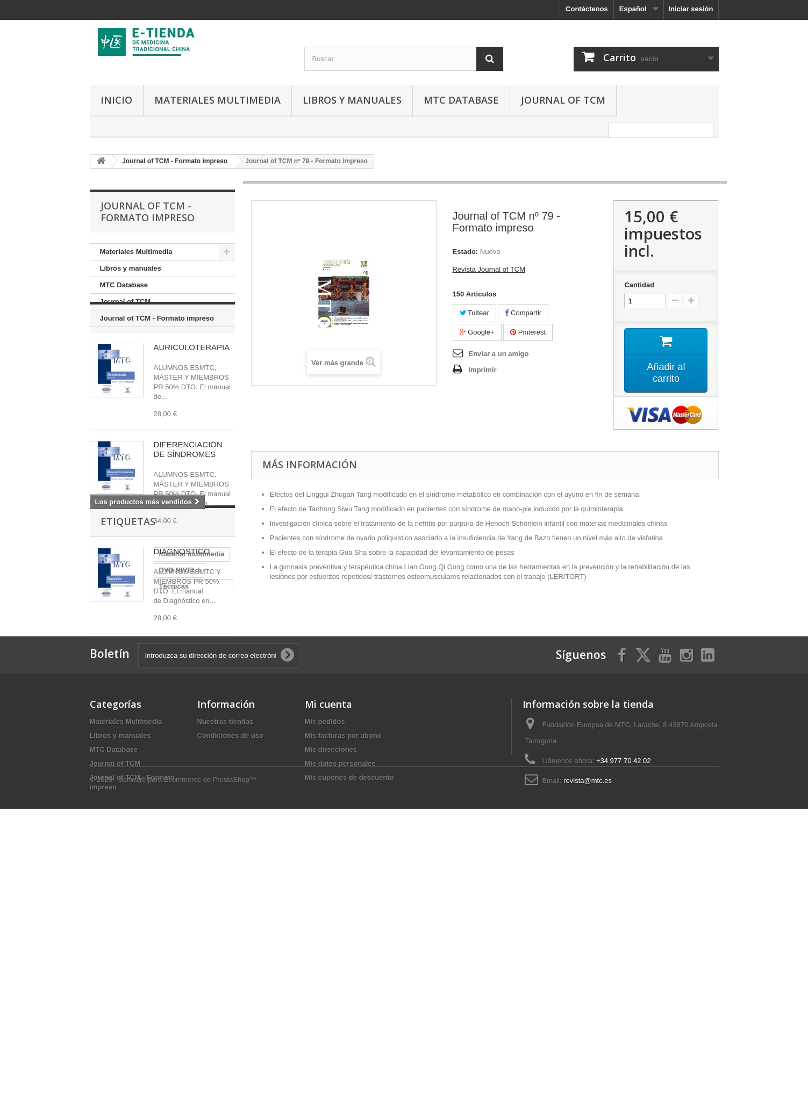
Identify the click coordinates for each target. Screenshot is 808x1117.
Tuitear (474, 313)
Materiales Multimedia (217, 99)
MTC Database (461, 99)
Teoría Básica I (171, 814)
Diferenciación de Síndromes (143, 830)
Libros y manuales (352, 99)
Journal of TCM (563, 99)
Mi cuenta (328, 966)
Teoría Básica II (184, 798)
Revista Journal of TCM (489, 269)
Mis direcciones (331, 1011)
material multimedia (128, 765)
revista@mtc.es (587, 1043)
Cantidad (639, 285)
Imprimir (483, 370)
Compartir (523, 313)
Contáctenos (587, 9)
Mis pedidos (325, 984)
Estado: (465, 252)
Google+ (477, 332)
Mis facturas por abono (343, 997)
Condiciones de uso (230, 997)
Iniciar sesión (690, 9)
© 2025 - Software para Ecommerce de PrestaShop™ (173, 1088)
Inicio (116, 99)
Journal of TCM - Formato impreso (157, 318)
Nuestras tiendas (225, 984)
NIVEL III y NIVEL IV (127, 846)
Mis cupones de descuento (349, 1039)
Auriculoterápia (120, 798)
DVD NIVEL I (193, 765)
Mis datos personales (340, 1025)
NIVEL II (185, 846)
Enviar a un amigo (499, 354)
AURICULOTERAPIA (192, 388)
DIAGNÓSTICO (182, 592)
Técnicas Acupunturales (135, 782)
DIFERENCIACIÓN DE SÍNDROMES (188, 490)
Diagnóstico (115, 814)
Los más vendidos (148, 359)
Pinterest (528, 332)
